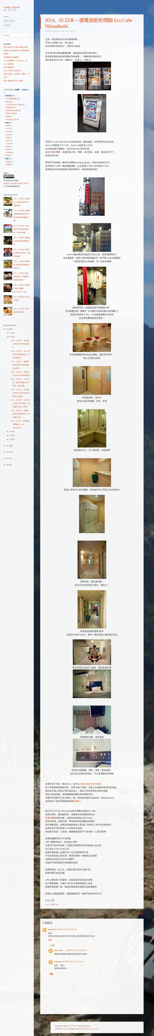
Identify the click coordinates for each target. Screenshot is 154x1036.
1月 (11, 439)
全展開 (17, 90)
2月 (11, 435)
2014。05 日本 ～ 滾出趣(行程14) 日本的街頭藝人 (20, 344)
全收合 (25, 90)
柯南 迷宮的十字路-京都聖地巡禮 (16, 47)
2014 (8, 329)
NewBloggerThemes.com (90, 1029)
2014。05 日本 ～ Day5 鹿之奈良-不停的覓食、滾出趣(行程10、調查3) (20, 403)
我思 (7, 158)
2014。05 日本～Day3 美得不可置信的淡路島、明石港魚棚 (21, 229)
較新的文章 (45, 914)
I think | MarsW (12, 7)
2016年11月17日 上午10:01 (66, 929)
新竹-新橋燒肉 (9, 67)
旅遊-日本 (54, 904)
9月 (11, 333)
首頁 (92, 914)
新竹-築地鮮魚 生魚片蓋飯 (13, 81)
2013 (8, 446)
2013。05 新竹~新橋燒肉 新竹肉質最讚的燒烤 (22, 241)
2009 (8, 465)
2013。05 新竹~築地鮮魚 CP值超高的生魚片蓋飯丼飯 (22, 202)
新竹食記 (8, 96)
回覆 (50, 940)
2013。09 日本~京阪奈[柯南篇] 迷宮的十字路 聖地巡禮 (22, 253)
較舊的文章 (138, 914)
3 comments (71, 31)
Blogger (88, 1026)
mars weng (60, 31)
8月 (11, 337)
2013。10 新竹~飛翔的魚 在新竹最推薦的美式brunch (22, 264)
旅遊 (7, 123)
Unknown (52, 929)
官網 (107, 162)
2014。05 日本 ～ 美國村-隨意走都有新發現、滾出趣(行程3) (20, 414)
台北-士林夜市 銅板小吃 (12, 71)
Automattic (65, 1029)
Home (6, 16)
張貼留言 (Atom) (52, 1018)
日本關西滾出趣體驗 (11, 57)
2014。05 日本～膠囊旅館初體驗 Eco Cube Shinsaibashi (20, 424)
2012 (8, 452)
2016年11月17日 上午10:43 (72, 962)
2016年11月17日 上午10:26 (76, 950)
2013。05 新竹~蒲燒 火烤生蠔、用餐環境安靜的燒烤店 (21, 276)
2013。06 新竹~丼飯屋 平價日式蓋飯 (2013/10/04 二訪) (22, 288)
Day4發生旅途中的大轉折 (89, 784)
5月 (11, 432)
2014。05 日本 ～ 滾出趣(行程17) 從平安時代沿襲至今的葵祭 (20, 393)
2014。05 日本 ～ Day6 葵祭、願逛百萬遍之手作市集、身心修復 (20, 382)
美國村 (53, 152)
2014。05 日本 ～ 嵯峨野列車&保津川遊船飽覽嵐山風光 (20, 365)
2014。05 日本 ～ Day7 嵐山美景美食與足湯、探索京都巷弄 (20, 354)
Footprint (7, 25)
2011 (8, 458)
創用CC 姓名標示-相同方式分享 (17, 183)
